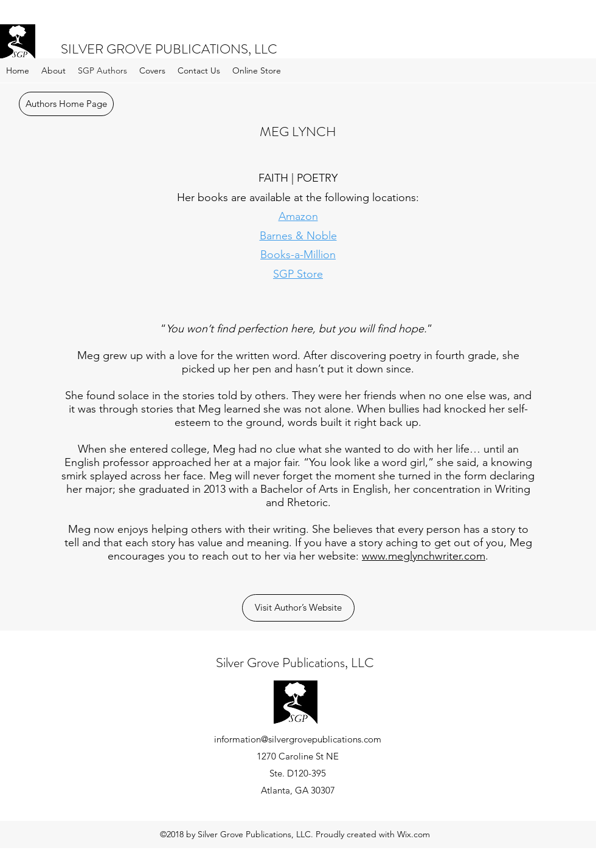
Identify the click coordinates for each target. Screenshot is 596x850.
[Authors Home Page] (66, 104)
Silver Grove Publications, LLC (295, 662)
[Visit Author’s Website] (298, 608)
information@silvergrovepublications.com (297, 739)
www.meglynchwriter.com (423, 556)
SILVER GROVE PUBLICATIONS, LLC (169, 48)
